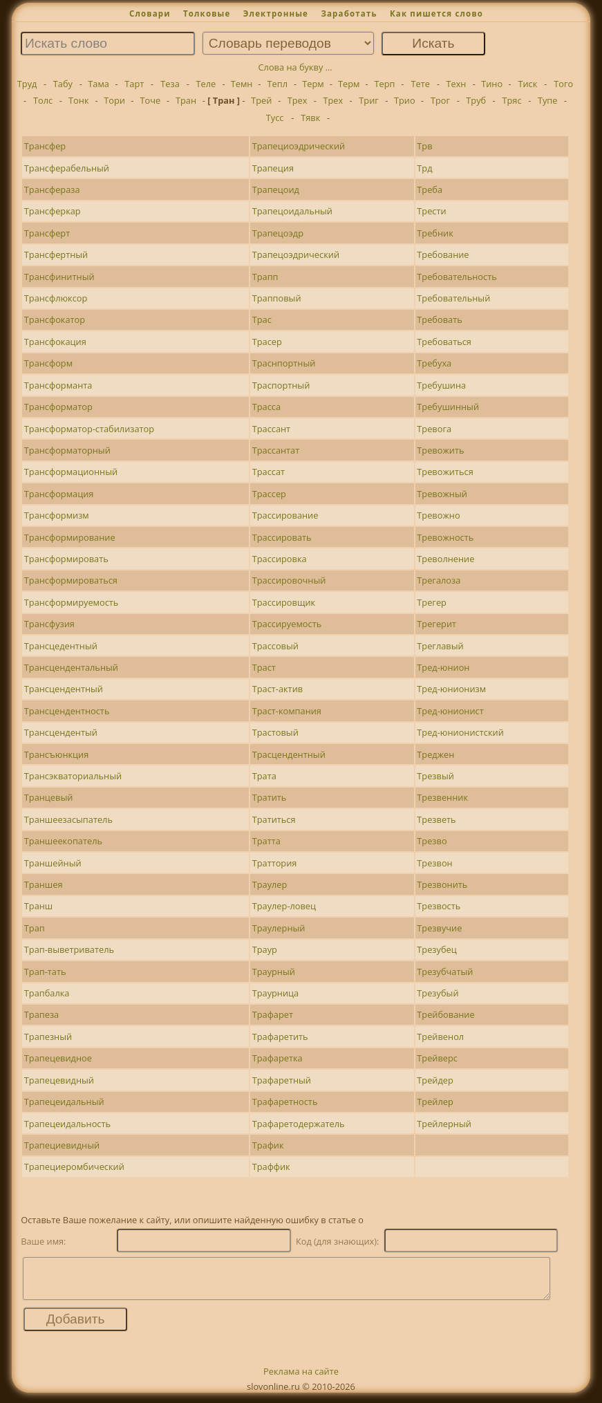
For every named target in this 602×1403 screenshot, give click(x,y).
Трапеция (273, 168)
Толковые (207, 13)
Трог (440, 100)
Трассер (269, 493)
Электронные (275, 13)
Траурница (275, 993)
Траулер (270, 884)
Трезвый (435, 776)
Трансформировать (66, 558)
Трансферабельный (66, 168)
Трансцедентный (60, 646)
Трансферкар (52, 211)
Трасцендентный (289, 754)
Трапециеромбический (74, 1166)
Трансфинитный (59, 276)
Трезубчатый (445, 971)
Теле (206, 83)
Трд (424, 168)
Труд (27, 83)
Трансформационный (70, 471)
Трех (298, 100)
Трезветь (436, 819)
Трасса (266, 406)
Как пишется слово (436, 13)
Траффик (271, 1166)
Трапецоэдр (277, 233)
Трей (261, 100)
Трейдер (435, 1080)
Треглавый (440, 646)
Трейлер (435, 1101)
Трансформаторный (67, 450)
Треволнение (445, 558)
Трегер (431, 602)
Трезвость (438, 906)
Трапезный (48, 1036)
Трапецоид (275, 189)
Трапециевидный (62, 1145)
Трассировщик (284, 602)
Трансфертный (56, 254)
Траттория (274, 863)
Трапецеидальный (64, 1101)
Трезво (431, 841)
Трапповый (276, 298)
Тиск (527, 83)
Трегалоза (438, 580)
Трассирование (285, 515)
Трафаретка (277, 1058)
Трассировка (279, 558)
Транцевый (48, 797)
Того (563, 83)
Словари (150, 13)
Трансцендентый (60, 732)
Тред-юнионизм (451, 688)
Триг (369, 100)
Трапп (265, 276)
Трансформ (48, 363)
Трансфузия (49, 623)
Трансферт (47, 233)
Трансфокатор (54, 319)
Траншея (43, 884)
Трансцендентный (63, 688)
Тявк (310, 117)
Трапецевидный (59, 1080)
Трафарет (272, 1014)
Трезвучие (439, 928)
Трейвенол (440, 1036)
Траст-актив (277, 688)
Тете (420, 83)
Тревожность (445, 537)
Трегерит (436, 623)
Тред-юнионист (450, 711)
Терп (384, 83)
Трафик (268, 1145)
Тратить (269, 797)
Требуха (434, 363)
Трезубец (436, 949)
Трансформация (59, 493)
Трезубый (437, 993)
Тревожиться (445, 471)
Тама (98, 83)
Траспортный (281, 385)
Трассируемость (287, 623)
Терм (312, 83)
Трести (431, 211)
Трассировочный (289, 580)
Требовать (439, 319)
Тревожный (442, 493)
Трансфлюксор (56, 298)
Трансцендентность (67, 711)
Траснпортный (284, 363)
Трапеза (41, 1014)
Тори (114, 100)
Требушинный (448, 406)
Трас (262, 319)
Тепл (277, 83)
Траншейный (53, 863)
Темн (242, 83)
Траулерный (278, 928)
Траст (264, 667)
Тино (491, 83)
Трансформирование (69, 537)
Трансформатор (58, 406)
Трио (404, 100)
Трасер (267, 341)
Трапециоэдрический (299, 146)
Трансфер (45, 146)
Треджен (435, 754)
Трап (34, 928)
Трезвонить (442, 884)
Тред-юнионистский (460, 732)
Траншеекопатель (63, 841)
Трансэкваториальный (73, 776)
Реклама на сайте (301, 1379)
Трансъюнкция (56, 754)
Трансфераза (52, 189)
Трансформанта (58, 385)
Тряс (511, 100)
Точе (150, 100)
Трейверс (437, 1058)
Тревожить (440, 450)
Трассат (268, 471)
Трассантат (276, 450)
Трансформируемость (71, 602)
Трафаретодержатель (298, 1123)
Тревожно (438, 515)
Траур (264, 949)
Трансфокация (55, 341)
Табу (63, 83)
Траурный (273, 971)
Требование (443, 254)
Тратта (266, 841)
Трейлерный (444, 1123)
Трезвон (434, 863)
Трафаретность (285, 1101)
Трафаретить (280, 1036)
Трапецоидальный (292, 211)
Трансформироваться (70, 580)
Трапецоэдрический (295, 254)
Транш (38, 906)
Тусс (275, 117)
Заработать (349, 13)
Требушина (441, 385)
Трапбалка (47, 993)
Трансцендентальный (71, 667)
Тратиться (274, 819)
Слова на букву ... (295, 67)
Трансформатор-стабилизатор (89, 428)
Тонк (78, 100)
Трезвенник (442, 797)
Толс (43, 100)
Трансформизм (56, 515)
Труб (476, 100)
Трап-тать (45, 971)
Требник (435, 233)
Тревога (434, 428)
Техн (456, 83)
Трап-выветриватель (69, 949)
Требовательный (453, 298)
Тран (186, 100)
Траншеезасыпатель (68, 819)
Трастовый (275, 732)
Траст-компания (286, 711)
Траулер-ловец (284, 906)
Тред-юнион (443, 667)
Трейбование (445, 1014)
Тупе (548, 100)
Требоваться (444, 341)
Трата (264, 776)
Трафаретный (281, 1080)
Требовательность (456, 276)
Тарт (134, 83)
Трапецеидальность (67, 1123)
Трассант (271, 428)
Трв (424, 146)
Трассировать (282, 537)
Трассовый (275, 646)
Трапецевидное (58, 1058)
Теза (170, 83)
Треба (429, 189)
